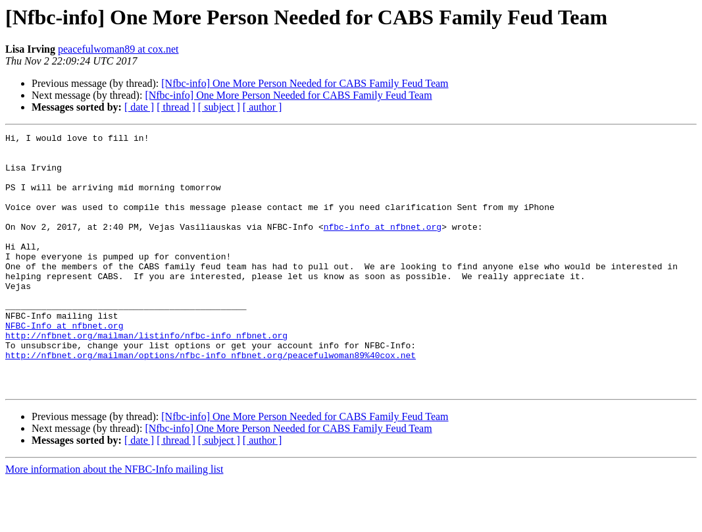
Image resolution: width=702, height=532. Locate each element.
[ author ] (262, 107)
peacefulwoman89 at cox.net (118, 49)
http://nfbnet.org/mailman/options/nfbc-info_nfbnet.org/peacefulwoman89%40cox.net (210, 400)
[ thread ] (176, 107)
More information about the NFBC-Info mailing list (114, 520)
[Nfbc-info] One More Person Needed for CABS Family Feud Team (304, 83)
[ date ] (139, 107)
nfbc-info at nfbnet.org (382, 246)
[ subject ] (219, 107)
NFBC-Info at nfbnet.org (64, 365)
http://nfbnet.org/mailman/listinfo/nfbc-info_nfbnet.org (146, 377)
